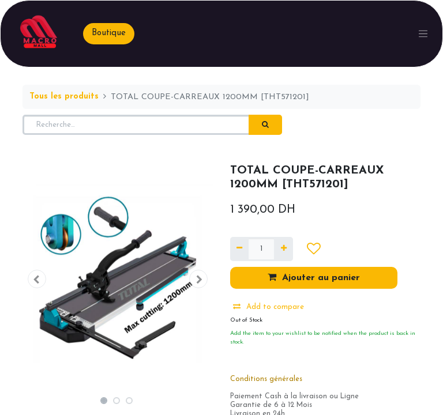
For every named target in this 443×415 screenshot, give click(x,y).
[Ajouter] (283, 249)
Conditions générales (266, 379)
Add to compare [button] (268, 307)
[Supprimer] (239, 249)
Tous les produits (64, 96)
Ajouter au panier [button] (314, 277)
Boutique (109, 33)
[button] (36, 279)
